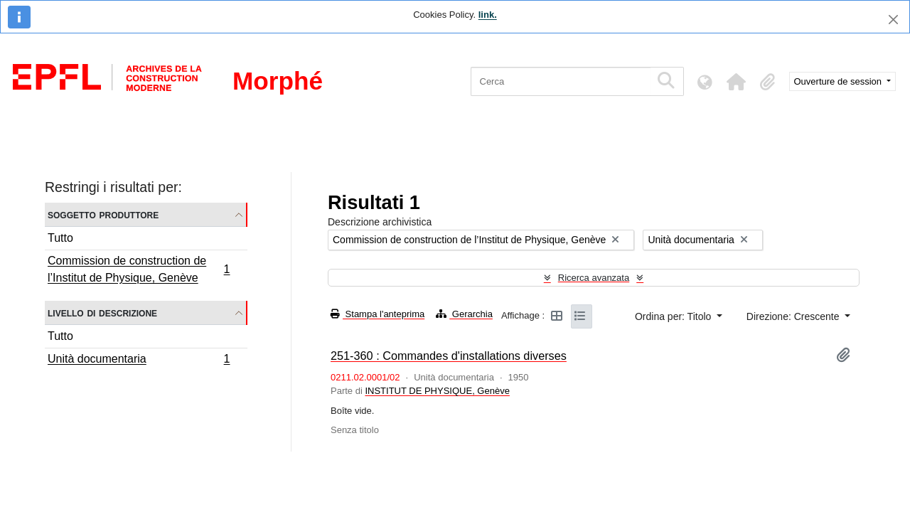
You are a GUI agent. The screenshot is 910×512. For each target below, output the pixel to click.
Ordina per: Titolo (674, 316)
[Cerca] (561, 81)
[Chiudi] (893, 19)
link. (487, 14)
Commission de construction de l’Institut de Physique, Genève (138, 269)
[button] (736, 82)
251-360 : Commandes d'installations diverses (449, 355)
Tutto (60, 238)
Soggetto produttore (103, 214)
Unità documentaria (138, 360)
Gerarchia (464, 314)
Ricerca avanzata (593, 277)
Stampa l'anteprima (377, 314)
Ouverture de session (839, 81)
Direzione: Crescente (794, 316)
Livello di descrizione (102, 312)
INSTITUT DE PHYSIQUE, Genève (437, 390)
